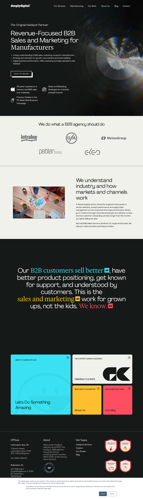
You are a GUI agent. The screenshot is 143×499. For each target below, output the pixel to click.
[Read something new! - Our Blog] (117, 400)
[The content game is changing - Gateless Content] (102, 369)
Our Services (59, 6)
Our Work (92, 6)
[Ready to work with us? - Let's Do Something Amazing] (41, 385)
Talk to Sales (21, 74)
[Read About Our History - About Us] (87, 400)
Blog (116, 6)
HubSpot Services (84, 445)
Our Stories (81, 451)
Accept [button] (103, 494)
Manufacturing (76, 6)
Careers (79, 448)
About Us (105, 6)
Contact (126, 6)
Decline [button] (112, 494)
